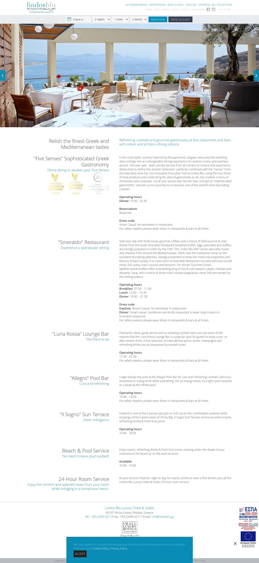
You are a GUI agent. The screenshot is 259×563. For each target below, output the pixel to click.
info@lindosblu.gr (162, 517)
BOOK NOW (158, 19)
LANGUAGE (224, 9)
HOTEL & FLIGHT (180, 19)
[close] (235, 543)
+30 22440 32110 (102, 517)
